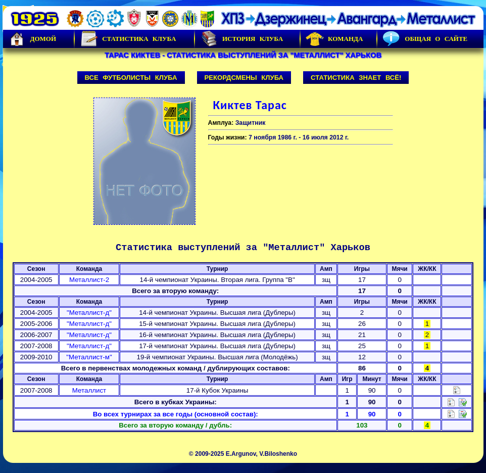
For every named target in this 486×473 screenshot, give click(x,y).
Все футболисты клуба (131, 77)
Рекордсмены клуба (244, 77)
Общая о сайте (424, 39)
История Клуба (241, 39)
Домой (32, 39)
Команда (334, 39)
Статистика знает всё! (356, 77)
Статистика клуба (128, 39)
